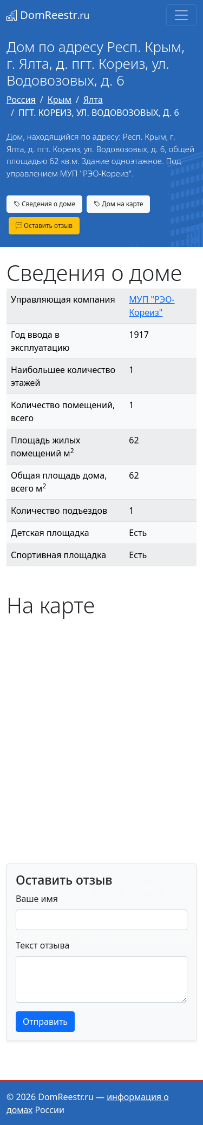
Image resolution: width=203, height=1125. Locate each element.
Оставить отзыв (44, 225)
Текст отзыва (42, 945)
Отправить (45, 1022)
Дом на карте (118, 203)
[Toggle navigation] (181, 15)
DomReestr (47, 15)
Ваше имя (37, 899)
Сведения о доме (44, 203)
